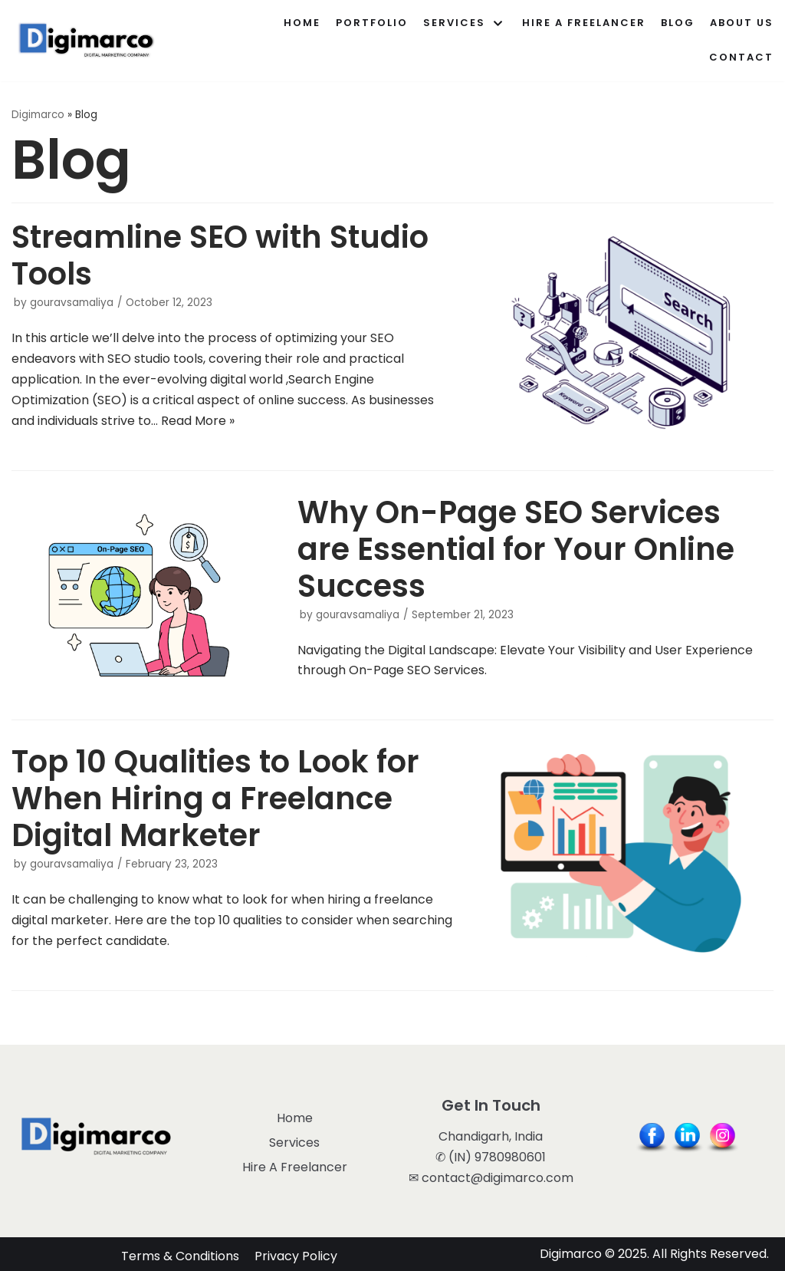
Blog (678, 22)
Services (294, 1142)
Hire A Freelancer (583, 22)
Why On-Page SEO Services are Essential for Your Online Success (515, 549)
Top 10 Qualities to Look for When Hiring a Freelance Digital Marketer (215, 798)
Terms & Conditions (180, 1254)
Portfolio (372, 22)
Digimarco (37, 114)
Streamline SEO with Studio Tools (220, 255)
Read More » (198, 421)
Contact (741, 57)
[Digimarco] (88, 40)
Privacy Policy (296, 1254)
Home (302, 22)
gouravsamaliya (71, 302)
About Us (742, 22)
